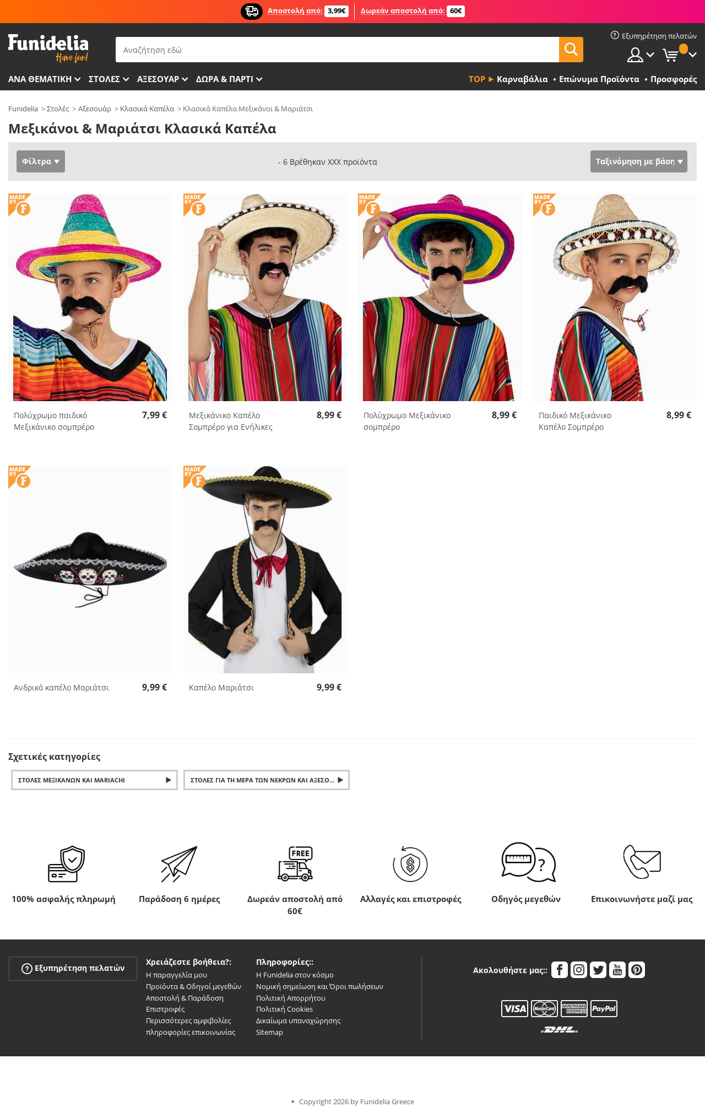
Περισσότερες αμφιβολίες (188, 1020)
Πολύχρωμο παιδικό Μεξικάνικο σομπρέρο (54, 421)
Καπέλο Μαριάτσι (221, 687)
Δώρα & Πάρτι (224, 78)
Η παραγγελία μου (176, 975)
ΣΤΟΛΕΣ (104, 78)
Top (477, 78)
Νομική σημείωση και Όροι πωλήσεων (319, 986)
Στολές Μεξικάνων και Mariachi (71, 780)
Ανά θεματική (40, 78)
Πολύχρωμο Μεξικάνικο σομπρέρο (407, 421)
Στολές (58, 109)
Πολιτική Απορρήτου (291, 998)
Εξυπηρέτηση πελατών (72, 968)
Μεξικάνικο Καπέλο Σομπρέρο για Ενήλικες (231, 421)
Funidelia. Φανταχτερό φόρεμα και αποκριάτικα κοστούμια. (48, 48)
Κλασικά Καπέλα (147, 109)
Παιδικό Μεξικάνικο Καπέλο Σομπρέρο (575, 421)
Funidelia (23, 109)
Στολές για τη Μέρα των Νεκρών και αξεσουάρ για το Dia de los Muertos (270, 780)
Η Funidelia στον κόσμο (295, 975)
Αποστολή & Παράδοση (185, 998)
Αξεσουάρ (158, 78)
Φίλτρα (36, 161)
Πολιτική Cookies (284, 1009)
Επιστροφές (165, 1009)
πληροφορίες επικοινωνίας (190, 1032)
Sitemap (269, 1032)
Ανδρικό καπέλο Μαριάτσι (61, 687)
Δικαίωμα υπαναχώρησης (298, 1020)
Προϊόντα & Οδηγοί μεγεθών (193, 986)
